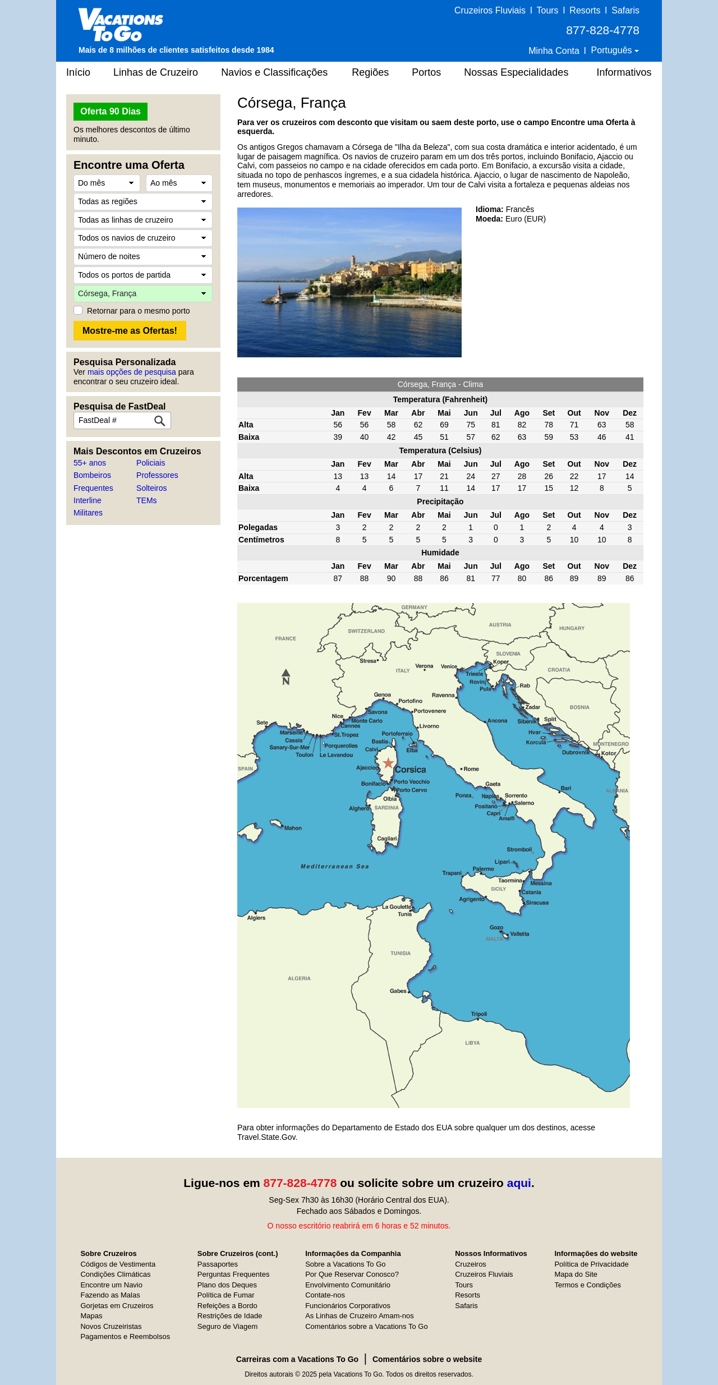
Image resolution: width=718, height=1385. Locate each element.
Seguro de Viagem (227, 1326)
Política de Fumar (226, 1295)
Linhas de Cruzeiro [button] (155, 72)
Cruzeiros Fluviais (490, 10)
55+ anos (89, 462)
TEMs (146, 500)
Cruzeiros (470, 1264)
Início (78, 72)
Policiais (150, 462)
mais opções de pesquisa (132, 371)
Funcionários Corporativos (347, 1305)
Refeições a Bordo (227, 1305)
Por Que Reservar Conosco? (352, 1274)
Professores (157, 475)
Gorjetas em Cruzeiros (116, 1305)
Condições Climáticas (115, 1274)
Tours (547, 10)
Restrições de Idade (230, 1316)
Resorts (584, 10)
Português (612, 50)
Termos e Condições (587, 1285)
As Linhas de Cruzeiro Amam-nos (359, 1316)
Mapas (91, 1316)
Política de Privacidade (591, 1264)
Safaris (625, 10)
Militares (88, 512)
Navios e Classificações (274, 72)
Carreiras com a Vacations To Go (297, 1359)
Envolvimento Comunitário (347, 1285)
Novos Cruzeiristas (110, 1326)
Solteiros (151, 488)
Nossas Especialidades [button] (516, 72)
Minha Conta (553, 51)
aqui (519, 1182)
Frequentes (93, 488)
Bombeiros (92, 475)
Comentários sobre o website (427, 1359)
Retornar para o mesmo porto (138, 310)
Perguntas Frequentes (233, 1274)
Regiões (370, 72)
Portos (426, 72)
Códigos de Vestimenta (117, 1264)
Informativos (623, 72)
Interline (87, 500)
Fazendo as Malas (110, 1295)
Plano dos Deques (227, 1285)
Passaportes (217, 1264)
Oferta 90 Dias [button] (110, 111)
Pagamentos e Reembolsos (125, 1336)
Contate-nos (325, 1295)
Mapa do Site (575, 1274)
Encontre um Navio (111, 1285)
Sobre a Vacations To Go (345, 1264)
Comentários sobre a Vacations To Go (366, 1326)
